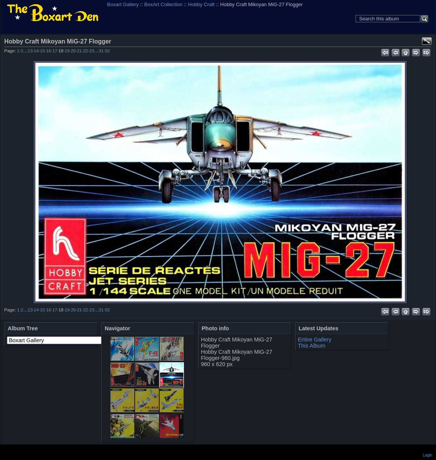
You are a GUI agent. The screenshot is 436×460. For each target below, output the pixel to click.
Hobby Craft (201, 4)
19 (67, 51)
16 (48, 51)
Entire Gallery (314, 339)
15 (42, 51)
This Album (311, 346)
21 (79, 51)
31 (101, 51)
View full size (427, 41)
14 (36, 51)
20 (73, 51)
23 (91, 51)
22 (85, 51)
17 (54, 51)
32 (107, 51)
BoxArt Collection (163, 4)
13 (30, 51)
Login (427, 455)
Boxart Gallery (123, 4)
